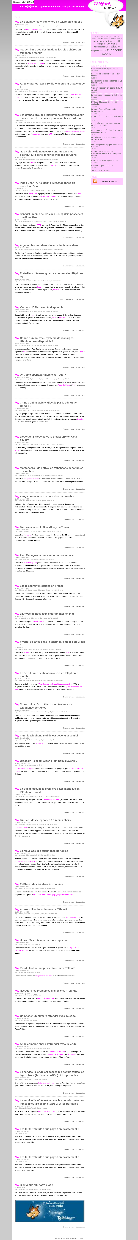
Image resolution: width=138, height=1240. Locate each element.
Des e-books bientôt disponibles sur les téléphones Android (107, 132)
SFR (23, 861)
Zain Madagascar (30, 563)
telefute (59, 122)
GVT (67, 653)
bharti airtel (25, 190)
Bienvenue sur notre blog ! (36, 1185)
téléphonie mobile (30, 26)
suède (21, 796)
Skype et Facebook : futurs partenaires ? (107, 118)
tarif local (57, 410)
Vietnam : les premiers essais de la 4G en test (107, 90)
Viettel (54, 318)
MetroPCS (57, 290)
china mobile (27, 410)
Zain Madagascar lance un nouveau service (47, 555)
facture (21, 972)
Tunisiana (27, 535)
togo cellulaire (45, 379)
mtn (55, 122)
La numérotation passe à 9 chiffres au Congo (106, 97)
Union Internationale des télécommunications (55, 684)
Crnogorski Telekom (31, 479)
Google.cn (81, 419)
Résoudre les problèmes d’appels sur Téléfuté (48, 990)
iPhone (32, 315)
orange (44, 122)
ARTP (39, 225)
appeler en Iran (41, 743)
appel (38, 972)
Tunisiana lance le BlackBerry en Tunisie (45, 527)
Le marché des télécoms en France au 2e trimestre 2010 (107, 111)
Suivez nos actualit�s (108, 181)
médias (34, 590)
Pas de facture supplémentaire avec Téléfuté (47, 968)
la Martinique (51, 1054)
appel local (46, 590)
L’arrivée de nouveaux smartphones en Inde (47, 613)
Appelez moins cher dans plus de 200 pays (69, 1238)
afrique (21, 122)
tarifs (54, 888)
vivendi (21, 649)
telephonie (37, 1079)
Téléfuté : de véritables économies (41, 884)
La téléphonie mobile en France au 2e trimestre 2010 (106, 83)
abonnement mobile (40, 221)
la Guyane (71, 1054)
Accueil (17, 17)
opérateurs (58, 26)
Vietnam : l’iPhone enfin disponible (41, 307)
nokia (24, 159)
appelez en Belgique (33, 29)
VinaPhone (63, 318)
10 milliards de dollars (49, 196)
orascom (26, 765)
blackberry (34, 444)
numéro (30, 995)
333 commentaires (67, 300)
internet (53, 590)
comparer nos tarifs (73, 917)
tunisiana (26, 531)
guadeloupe (22, 91)
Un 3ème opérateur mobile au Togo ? (43, 374)
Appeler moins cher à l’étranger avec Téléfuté (48, 1044)
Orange (17, 861)
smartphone (29, 281)
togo (20, 379)
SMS (98, 36)
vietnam (21, 311)
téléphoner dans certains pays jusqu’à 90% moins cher (53, 895)
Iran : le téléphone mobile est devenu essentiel (49, 735)
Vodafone (36, 134)
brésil (25, 649)
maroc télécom (40, 57)
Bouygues (31, 861)
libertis (50, 345)
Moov (74, 385)
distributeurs (31, 159)
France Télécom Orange (75, 131)
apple (31, 311)
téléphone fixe (57, 91)
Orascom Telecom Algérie (24, 768)
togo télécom (59, 379)
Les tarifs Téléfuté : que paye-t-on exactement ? (49, 1129)
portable (65, 91)
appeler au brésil (52, 680)
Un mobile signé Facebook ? (102, 166)
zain (31, 190)
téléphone (22, 824)
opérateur (49, 311)
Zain (79, 194)
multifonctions (58, 249)
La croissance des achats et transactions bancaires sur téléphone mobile (106, 154)
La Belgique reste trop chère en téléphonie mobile (51, 21)
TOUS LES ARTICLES (100, 171)
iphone (26, 311)
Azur (24, 352)
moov (36, 345)
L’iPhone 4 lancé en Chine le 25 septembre (104, 104)
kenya (20, 500)
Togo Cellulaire (64, 385)
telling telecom (47, 159)
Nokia (33, 163)
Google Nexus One (41, 621)
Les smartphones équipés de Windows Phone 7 (107, 146)
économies (27, 888)
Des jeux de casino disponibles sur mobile (105, 76)
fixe (40, 995)
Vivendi (26, 653)
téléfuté (39, 26)
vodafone (50, 122)
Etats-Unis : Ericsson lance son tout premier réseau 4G (105, 125)
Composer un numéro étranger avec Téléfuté (48, 1016)
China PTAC (53, 165)
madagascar (22, 559)
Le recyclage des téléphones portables (44, 850)
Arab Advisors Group (36, 63)
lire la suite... (80, 42)
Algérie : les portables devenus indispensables (49, 245)
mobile (47, 824)
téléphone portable (30, 249)
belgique (21, 26)
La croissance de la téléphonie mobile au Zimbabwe (106, 139)
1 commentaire (68, 42)
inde (20, 190)
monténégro (22, 475)
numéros (30, 475)
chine (20, 159)
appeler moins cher (48, 26)
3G (27, 824)
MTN (50, 134)
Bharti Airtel (33, 194)
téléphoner (48, 91)
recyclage (22, 855)
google (34, 410)
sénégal (21, 221)
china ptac (39, 159)
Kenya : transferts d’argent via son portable (47, 496)
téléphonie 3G (22, 828)
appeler (45, 559)
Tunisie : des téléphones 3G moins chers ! (46, 820)
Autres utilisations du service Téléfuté (43, 909)
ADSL (32, 913)
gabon (21, 345)
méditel (48, 57)
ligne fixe (27, 913)
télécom (38, 122)
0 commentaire (68, 76)
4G (35, 281)
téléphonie (59, 590)
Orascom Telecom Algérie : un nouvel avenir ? (48, 760)
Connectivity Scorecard (51, 800)
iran (32, 740)
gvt (41, 649)
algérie (21, 249)
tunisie (21, 531)
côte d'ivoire (22, 444)
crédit (40, 345)
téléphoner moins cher (60, 221)
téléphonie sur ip (39, 475)
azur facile (26, 345)
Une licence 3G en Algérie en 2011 (105, 70)
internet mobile (110, 39)
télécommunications (25, 590)
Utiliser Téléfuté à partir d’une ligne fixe (44, 940)
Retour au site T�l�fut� (23, 2)
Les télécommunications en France (42, 585)
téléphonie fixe (28, 1079)
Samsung (40, 287)
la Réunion (61, 1054)
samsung (40, 281)
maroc (21, 57)
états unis (22, 281)
